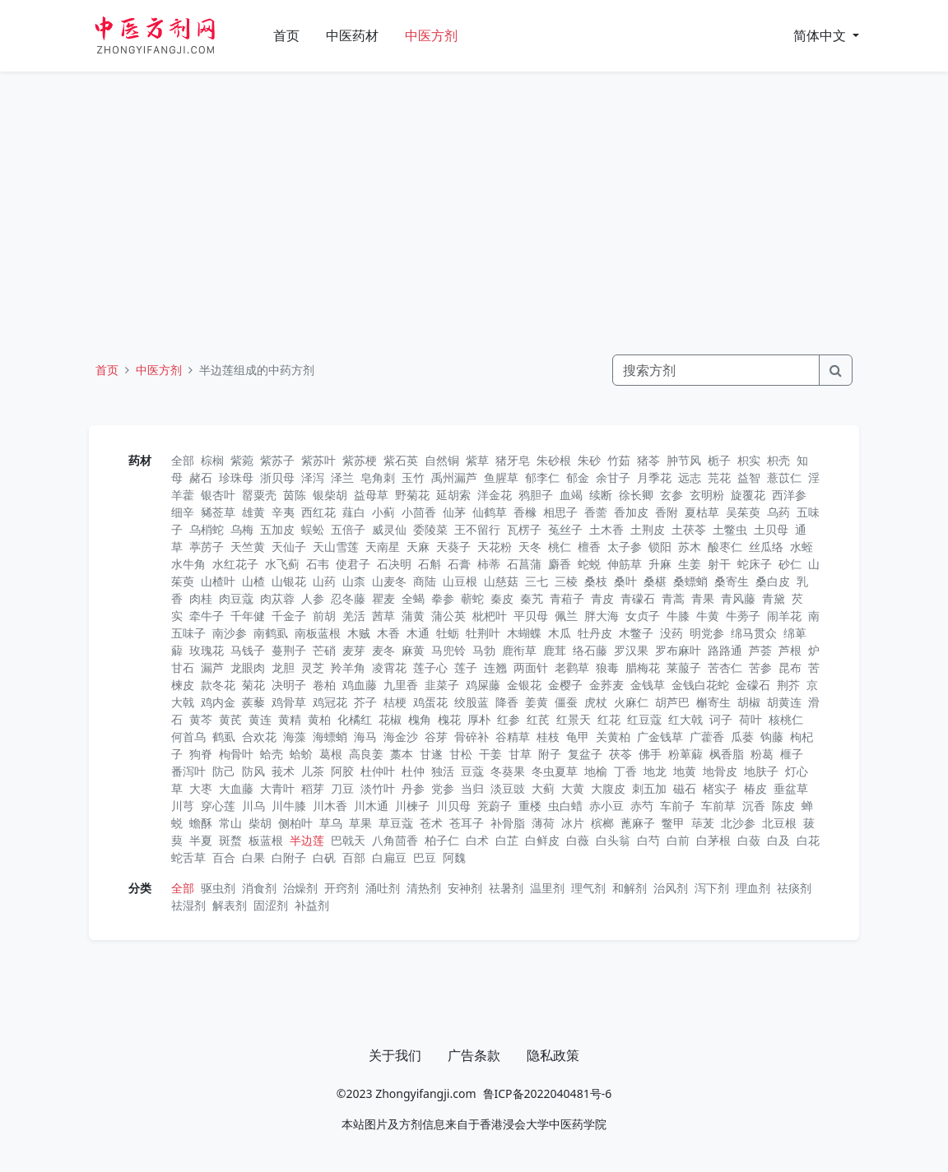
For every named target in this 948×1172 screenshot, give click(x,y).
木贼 (358, 633)
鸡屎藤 (483, 685)
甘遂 (431, 754)
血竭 (571, 495)
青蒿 (673, 598)
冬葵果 (507, 771)
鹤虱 (223, 736)
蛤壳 (271, 754)
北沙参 (738, 823)
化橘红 (354, 719)
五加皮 (277, 529)
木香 (388, 633)
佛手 (650, 754)
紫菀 (241, 460)
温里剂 (547, 888)
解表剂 (229, 905)
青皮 (602, 598)
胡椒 (748, 702)
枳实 (748, 460)
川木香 (330, 805)
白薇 (577, 840)
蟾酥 (200, 823)
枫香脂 (726, 754)
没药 (671, 633)
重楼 (529, 805)
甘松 (460, 754)
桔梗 (395, 702)
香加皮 (631, 512)
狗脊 (200, 754)
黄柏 (319, 719)
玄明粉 (707, 495)
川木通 (371, 805)
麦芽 (353, 650)
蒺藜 (253, 702)
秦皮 (502, 598)
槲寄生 (713, 702)
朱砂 (589, 460)
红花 (608, 719)
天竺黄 (247, 546)
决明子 (289, 685)
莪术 (283, 771)
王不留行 (477, 529)
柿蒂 (488, 564)
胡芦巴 (672, 702)
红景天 (573, 719)
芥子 (365, 702)
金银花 (524, 685)
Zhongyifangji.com (425, 1093)
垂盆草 (791, 788)
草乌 (330, 823)
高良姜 (366, 754)
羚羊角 (348, 667)
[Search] (716, 370)
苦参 (760, 667)
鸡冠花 (330, 702)
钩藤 (771, 736)
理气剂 (588, 888)
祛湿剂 (188, 905)
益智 (748, 477)
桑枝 (595, 581)
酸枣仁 (725, 546)
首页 (286, 35)
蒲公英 (448, 615)
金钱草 (647, 685)
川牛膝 (289, 805)
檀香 (589, 546)
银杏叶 (218, 495)
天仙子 (289, 546)
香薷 (595, 512)
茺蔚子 (494, 805)
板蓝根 (266, 840)
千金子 (289, 615)
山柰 (353, 581)
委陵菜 (430, 529)
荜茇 (702, 823)
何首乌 (188, 736)
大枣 (200, 788)
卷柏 (324, 685)
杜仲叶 (377, 771)
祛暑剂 (506, 888)
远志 (689, 477)
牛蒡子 (743, 615)
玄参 (671, 495)
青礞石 (637, 598)
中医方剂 (431, 35)
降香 (506, 702)
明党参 (707, 633)
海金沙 (400, 736)
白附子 (289, 857)
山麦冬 (389, 581)
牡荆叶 (483, 633)
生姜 (689, 564)
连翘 (495, 667)
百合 (223, 857)
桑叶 (625, 581)
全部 (182, 460)
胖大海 (601, 615)
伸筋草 (624, 564)
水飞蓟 (282, 564)
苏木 (689, 546)
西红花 (318, 512)
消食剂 (259, 888)
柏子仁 (442, 840)
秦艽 (531, 598)
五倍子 (348, 529)
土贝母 (771, 529)
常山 (230, 823)
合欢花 (259, 736)
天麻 (418, 546)
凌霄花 (389, 667)
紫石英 (400, 460)
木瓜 (559, 633)
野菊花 (412, 495)
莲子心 (430, 667)
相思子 (560, 512)
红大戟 (685, 719)
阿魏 (454, 857)
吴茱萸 (743, 512)
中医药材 (352, 35)
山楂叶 (218, 581)
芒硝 (324, 650)
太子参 (624, 546)
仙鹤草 (489, 512)
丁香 (625, 771)
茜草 (383, 615)
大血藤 (236, 788)
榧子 (791, 754)
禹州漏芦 (454, 477)
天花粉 (494, 546)
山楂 (253, 581)
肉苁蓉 (277, 598)
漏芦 (212, 667)
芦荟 (760, 650)
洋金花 (494, 495)
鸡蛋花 (430, 702)
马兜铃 (448, 650)
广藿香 (707, 736)
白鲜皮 (542, 840)
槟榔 (602, 823)
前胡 (324, 615)
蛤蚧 (301, 754)
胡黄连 (784, 702)
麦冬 (383, 650)
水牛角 (188, 564)
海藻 (294, 736)
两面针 (531, 667)
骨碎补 (471, 736)
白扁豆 (389, 857)
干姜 (490, 754)
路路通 (725, 650)
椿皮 (755, 788)
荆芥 (788, 685)
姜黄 (536, 702)
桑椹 (655, 581)
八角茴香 (395, 840)
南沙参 (229, 633)
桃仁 (559, 546)
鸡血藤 (359, 685)
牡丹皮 (595, 633)
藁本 (401, 754)
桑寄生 (731, 581)
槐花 (449, 719)
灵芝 (312, 667)
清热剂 (424, 888)
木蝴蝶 (524, 633)
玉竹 (413, 477)
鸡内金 (218, 702)
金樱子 (565, 685)
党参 (442, 788)
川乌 (253, 805)
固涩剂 (270, 905)
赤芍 (641, 805)
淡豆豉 (507, 788)
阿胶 (342, 771)
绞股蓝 (471, 702)
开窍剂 (341, 888)
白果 (253, 857)
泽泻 (312, 477)
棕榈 (212, 460)
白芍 (648, 840)
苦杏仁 (725, 667)
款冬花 (218, 685)
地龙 (655, 771)
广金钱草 (660, 736)
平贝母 (531, 615)
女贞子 (642, 615)
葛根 (330, 754)
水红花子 (235, 564)
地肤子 (761, 771)
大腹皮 (608, 788)
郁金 (577, 477)
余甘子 (613, 477)
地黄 (684, 771)
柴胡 (260, 823)
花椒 (390, 719)
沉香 (753, 805)
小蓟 (383, 512)
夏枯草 (702, 512)
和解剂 (629, 888)
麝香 (559, 564)
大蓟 (543, 788)
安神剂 (465, 888)
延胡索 (453, 495)
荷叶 (750, 719)
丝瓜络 (766, 546)
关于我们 (395, 1055)
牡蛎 (447, 633)
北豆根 (779, 823)
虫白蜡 (565, 805)
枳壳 (778, 460)
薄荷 (543, 823)
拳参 (442, 598)
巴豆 (424, 857)
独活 (442, 771)
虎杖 (595, 702)
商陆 (424, 581)
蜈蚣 (312, 529)
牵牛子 (206, 615)
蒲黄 (413, 615)
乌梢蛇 (206, 529)
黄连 (260, 719)
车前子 (677, 805)
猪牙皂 (512, 460)
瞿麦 (383, 598)
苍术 (431, 823)
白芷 (506, 840)
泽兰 (342, 477)
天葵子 (453, 546)
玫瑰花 (206, 650)
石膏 (459, 564)
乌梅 (241, 529)
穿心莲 (218, 805)
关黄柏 (613, 736)
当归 (472, 788)
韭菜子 (442, 685)
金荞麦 (606, 685)
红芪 (538, 719)
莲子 (465, 667)
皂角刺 (377, 477)
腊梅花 (642, 667)
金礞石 (753, 685)
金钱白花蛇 (700, 685)
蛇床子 (754, 564)
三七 (536, 581)
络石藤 (590, 650)
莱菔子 (684, 667)
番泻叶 (188, 771)
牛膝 (678, 615)
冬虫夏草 (555, 771)
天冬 (529, 546)
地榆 (595, 771)
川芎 (182, 805)
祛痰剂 (794, 888)
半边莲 (307, 840)
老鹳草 (572, 667)
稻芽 (312, 788)
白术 (477, 840)
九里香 (400, 685)
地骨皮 (720, 771)
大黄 (572, 788)
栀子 (719, 460)
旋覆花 (748, 495)
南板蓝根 (318, 633)
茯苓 (620, 754)
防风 (253, 771)
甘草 (520, 754)
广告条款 (474, 1055)
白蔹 (748, 840)
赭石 (200, 477)
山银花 (289, 581)
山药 (324, 581)
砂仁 (790, 564)
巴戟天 (348, 840)
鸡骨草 (289, 702)
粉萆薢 (685, 754)
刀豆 (342, 788)
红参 (508, 719)
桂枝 (548, 736)
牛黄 (707, 615)
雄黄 (253, 512)
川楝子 (412, 805)
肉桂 (200, 598)
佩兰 (566, 615)
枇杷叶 (489, 615)
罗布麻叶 (678, 650)
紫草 (477, 460)
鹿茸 (554, 650)
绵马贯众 (754, 633)
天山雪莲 (336, 546)
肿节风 (684, 460)
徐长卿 (636, 495)
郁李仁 (542, 477)
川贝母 (453, 805)
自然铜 (442, 460)
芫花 (719, 477)
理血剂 (753, 888)
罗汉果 (631, 650)
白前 (678, 840)
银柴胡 (330, 495)
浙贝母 (277, 477)
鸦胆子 (535, 495)
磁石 (684, 788)
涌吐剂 (382, 888)
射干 (719, 564)
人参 (312, 598)
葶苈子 (206, 546)
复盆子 (585, 754)
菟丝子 (565, 529)
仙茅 (454, 512)
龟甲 (577, 736)
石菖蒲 (524, 564)
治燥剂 (300, 888)
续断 (600, 495)
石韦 (317, 564)
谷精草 (512, 736)
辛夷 (283, 512)
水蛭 (801, 546)
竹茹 (618, 460)
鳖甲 (673, 823)
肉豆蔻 (236, 598)
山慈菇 (501, 581)
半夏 (200, 840)
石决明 (394, 564)
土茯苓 (689, 529)
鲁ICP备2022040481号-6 (547, 1093)
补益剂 (312, 905)
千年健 (247, 615)
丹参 (413, 788)
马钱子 (247, 650)
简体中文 (821, 35)
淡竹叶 (377, 788)
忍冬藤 (348, 598)
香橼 (525, 512)
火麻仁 (631, 702)
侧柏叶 (295, 823)
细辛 (182, 512)
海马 (365, 736)
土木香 (606, 529)
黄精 (289, 719)
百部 (353, 857)
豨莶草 (218, 512)
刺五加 (649, 788)
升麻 (660, 564)
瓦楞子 (524, 529)
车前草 (718, 805)
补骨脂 (507, 823)
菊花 (253, 685)
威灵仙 (389, 529)
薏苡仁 (784, 477)
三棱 (566, 581)
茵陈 (294, 495)
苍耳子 (466, 823)
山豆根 (460, 581)
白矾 (324, 857)
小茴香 (419, 512)
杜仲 (413, 771)
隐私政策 (553, 1055)
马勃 (483, 650)
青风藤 (738, 598)
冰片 (572, 823)
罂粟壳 (259, 495)
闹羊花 (784, 615)
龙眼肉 (247, 667)
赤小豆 (606, 805)
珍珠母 (236, 477)
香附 (666, 512)
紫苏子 (277, 460)
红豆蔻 (644, 719)
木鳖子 (636, 633)
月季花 (654, 477)
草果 (360, 823)
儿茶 (312, 771)
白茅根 (713, 840)
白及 (778, 840)
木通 (418, 633)
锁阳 (660, 546)
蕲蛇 (472, 598)
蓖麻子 (637, 823)
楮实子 (720, 788)
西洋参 (789, 495)
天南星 (382, 546)
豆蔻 (472, 771)
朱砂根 (554, 460)
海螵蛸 (330, 736)
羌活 (353, 615)
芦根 (790, 650)
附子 (549, 754)
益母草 (371, 495)
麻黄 (413, 650)
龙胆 (283, 667)
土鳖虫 (730, 529)
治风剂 (670, 888)
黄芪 (230, 719)
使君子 (353, 564)
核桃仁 (786, 719)
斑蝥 (230, 840)
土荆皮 (647, 529)
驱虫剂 (218, 888)
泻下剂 (712, 888)
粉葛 (762, 754)
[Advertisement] (474, 200)
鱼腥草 (501, 477)
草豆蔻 (396, 823)
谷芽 (436, 736)
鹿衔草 (519, 650)
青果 (702, 598)
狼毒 (607, 667)
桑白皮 (772, 581)
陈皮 (783, 805)
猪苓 (648, 460)
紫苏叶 (318, 460)
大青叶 (277, 788)
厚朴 (478, 719)
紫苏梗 (359, 460)
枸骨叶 (236, 754)
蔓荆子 (289, 650)
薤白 (353, 512)
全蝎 (413, 598)
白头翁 (613, 840)
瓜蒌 (742, 736)
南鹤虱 (270, 633)
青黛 (773, 598)
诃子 (720, 719)
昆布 (790, 667)
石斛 (429, 564)
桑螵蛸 (690, 581)
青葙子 (567, 598)
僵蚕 (566, 702)
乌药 (778, 512)
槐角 (419, 719)
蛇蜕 (589, 564)
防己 (223, 771)
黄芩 (200, 719)
